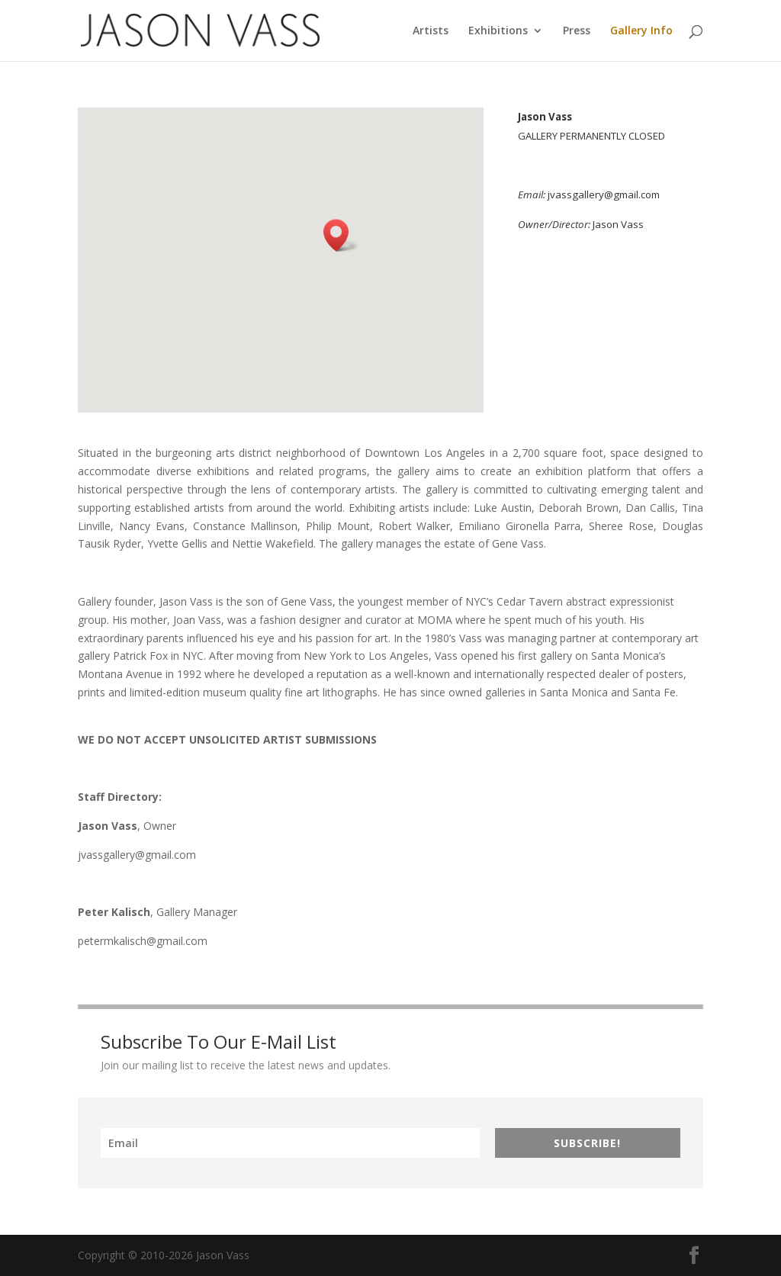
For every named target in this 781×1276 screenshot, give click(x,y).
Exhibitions (498, 31)
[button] (340, 235)
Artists (430, 31)
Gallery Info (641, 31)
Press (576, 31)
